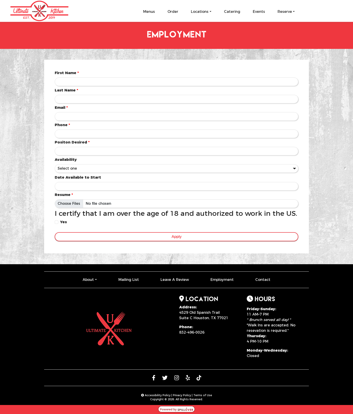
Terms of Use (202, 395)
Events (259, 11)
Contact (262, 280)
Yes (63, 222)
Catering (232, 11)
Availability (66, 159)
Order (172, 11)
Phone (62, 125)
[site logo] (39, 10)
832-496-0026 (191, 332)
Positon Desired (72, 142)
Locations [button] (199, 11)
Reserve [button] (285, 11)
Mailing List (128, 280)
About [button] (88, 280)
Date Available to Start (78, 177)
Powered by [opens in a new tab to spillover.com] (176, 409)
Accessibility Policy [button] (155, 395)
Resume (64, 195)
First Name (67, 73)
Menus (149, 11)
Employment (222, 280)
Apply (177, 236)
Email (61, 107)
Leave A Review (175, 280)
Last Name (66, 90)
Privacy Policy (182, 395)
